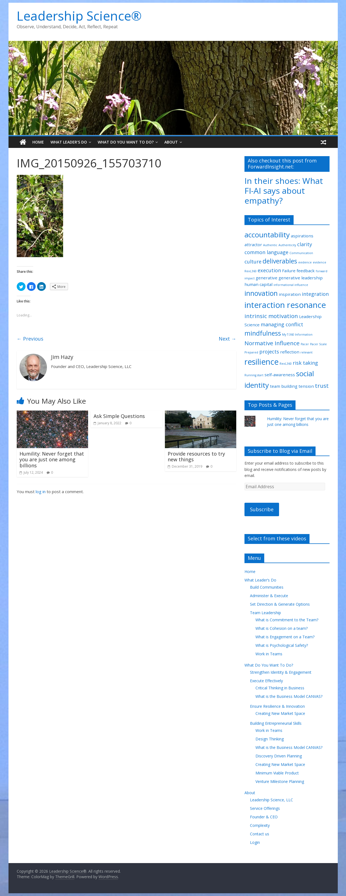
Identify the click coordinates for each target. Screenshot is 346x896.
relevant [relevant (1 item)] (306, 352)
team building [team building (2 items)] (283, 386)
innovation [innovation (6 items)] (261, 293)
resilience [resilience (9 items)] (261, 361)
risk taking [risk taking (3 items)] (305, 362)
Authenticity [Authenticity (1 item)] (287, 245)
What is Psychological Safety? (281, 645)
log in (41, 491)
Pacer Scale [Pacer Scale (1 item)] (318, 344)
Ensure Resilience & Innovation (277, 706)
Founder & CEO (264, 816)
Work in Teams (268, 653)
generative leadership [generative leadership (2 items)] (301, 277)
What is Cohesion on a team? (281, 628)
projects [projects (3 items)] (269, 351)
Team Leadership (265, 612)
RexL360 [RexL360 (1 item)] (286, 364)
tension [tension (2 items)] (306, 386)
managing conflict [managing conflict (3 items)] (282, 324)
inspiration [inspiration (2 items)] (290, 294)
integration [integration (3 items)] (315, 294)
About (171, 142)
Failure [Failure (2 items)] (289, 270)
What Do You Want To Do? (126, 142)
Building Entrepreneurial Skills (276, 723)
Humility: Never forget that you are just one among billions (51, 459)
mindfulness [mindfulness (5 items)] (262, 333)
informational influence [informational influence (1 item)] (291, 285)
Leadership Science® (79, 15)
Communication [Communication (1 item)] (301, 253)
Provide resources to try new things (196, 456)
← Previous (30, 338)
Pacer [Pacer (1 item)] (305, 344)
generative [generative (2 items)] (266, 277)
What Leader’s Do (68, 142)
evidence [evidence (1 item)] (305, 262)
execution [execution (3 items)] (269, 270)
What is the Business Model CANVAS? (288, 696)
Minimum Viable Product (277, 773)
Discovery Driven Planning (278, 756)
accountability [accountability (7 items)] (267, 235)
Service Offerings (265, 808)
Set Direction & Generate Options (280, 604)
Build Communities (266, 587)
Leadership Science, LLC (271, 799)
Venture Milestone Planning (279, 781)
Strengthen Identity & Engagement (280, 672)
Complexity (260, 825)
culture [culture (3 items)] (252, 261)
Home (38, 142)
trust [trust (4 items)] (322, 385)
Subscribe (262, 509)
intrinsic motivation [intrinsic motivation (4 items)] (271, 316)
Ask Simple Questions (119, 416)
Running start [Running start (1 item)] (253, 375)
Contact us (259, 833)
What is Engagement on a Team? (284, 636)
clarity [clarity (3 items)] (304, 244)
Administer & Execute (269, 595)
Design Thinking (269, 738)
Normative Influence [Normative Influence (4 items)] (272, 343)
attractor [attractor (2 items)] (253, 244)
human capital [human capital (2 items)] (258, 284)
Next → (227, 338)
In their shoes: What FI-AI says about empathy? (283, 190)
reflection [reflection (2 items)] (289, 352)
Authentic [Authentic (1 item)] (270, 245)
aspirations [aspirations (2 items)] (302, 235)
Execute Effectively (266, 680)
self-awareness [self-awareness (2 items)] (280, 374)
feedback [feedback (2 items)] (306, 270)
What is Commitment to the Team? (286, 619)
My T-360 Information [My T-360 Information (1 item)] (297, 334)
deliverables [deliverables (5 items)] (280, 261)
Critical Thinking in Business (279, 687)
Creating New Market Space (280, 713)
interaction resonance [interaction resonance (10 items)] (285, 304)
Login (255, 842)
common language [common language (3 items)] (266, 252)
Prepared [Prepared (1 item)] (251, 352)
